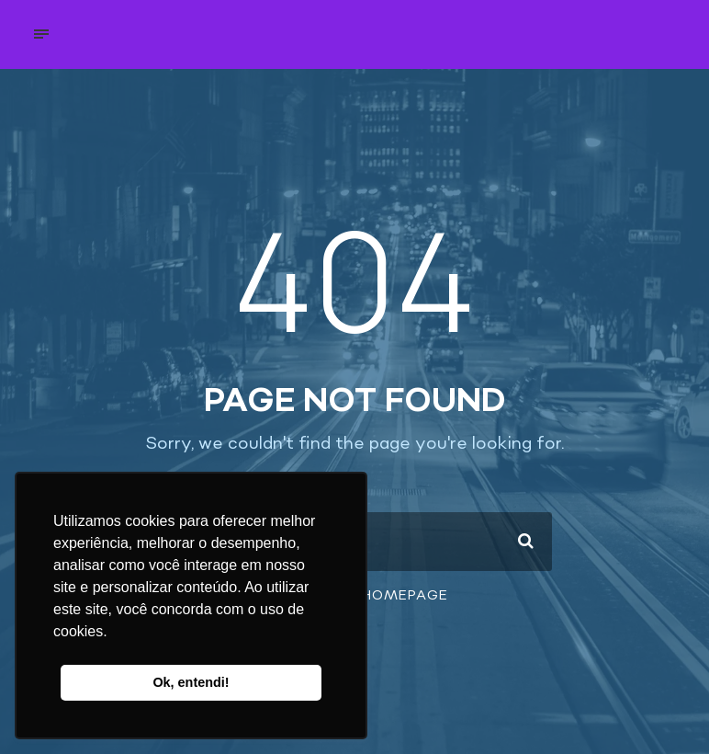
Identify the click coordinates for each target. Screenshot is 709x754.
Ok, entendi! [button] (190, 682)
